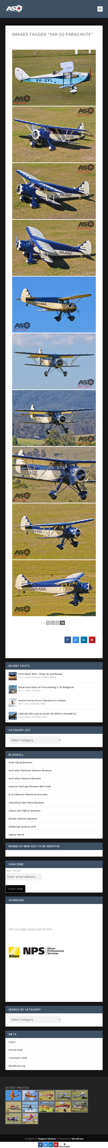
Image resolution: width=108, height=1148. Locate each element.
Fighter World (16, 834)
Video (43, 703)
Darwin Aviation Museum (23, 818)
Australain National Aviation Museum (30, 770)
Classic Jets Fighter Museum (24, 810)
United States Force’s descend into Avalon (42, 700)
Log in (12, 1041)
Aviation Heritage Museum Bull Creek (30, 786)
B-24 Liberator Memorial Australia (28, 794)
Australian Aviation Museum (25, 778)
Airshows (36, 690)
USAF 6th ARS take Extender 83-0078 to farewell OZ (47, 713)
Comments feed (18, 1057)
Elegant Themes (47, 1138)
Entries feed (15, 1049)
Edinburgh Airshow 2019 (22, 826)
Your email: (13, 870)
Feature (45, 677)
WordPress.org (17, 1065)
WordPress (77, 1138)
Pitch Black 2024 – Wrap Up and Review (40, 673)
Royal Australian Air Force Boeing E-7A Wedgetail (46, 687)
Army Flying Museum (20, 762)
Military (53, 677)
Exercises (36, 677)
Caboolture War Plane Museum (26, 802)
